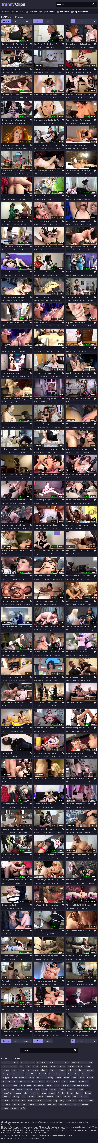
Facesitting (49, 1078)
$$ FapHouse (38, 72)
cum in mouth (88, 72)
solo (59, 72)
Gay (15, 1081)
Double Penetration (19, 1078)
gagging (43, 148)
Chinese (53, 1070)
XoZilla (36, 326)
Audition (88, 1062)
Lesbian (53, 1089)
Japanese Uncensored (80, 1085)
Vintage (5, 1108)
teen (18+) (76, 174)
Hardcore (6, 1085)
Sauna (75, 1097)
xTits (3, 148)
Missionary (35, 1093)
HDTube (37, 174)
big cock (77, 47)
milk (55, 275)
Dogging (6, 1078)
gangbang (55, 528)
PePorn (36, 250)
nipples (18, 782)
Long (48, 21)
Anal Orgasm (42, 1062)
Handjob (73, 1081)
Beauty (35, 1066)
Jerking (5, 1089)
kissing (17, 148)
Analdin (68, 47)
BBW (80, 858)
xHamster (37, 98)
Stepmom (89, 1101)
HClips (4, 528)
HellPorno (69, 72)
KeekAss (5, 123)
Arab (51, 1062)
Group (64, 1081)
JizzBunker (6, 427)
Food (74, 1078)
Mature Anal (7, 1093)
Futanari (90, 1078)
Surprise (32, 1104)
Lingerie (62, 1089)
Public (40, 1097)
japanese (85, 756)
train (84, 630)
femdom (14, 199)
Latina (44, 1089)
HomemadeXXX (39, 123)
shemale (82, 275)
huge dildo (17, 174)
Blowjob (6, 1070)
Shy (55, 1101)
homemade (47, 1035)
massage (23, 680)
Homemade (38, 1085)
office (58, 300)
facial (61, 326)
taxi (28, 376)
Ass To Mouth (77, 1062)
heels (48, 452)
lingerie (26, 123)
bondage (85, 47)
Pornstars (31, 11)
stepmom (26, 1010)
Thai (75, 1104)
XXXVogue (5, 224)
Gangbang (6, 1081)
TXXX (68, 300)
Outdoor (79, 1093)
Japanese (65, 1085)
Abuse (43, 1138)
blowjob (78, 72)
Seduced (84, 1097)
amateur (21, 47)
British (21, 1070)
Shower (48, 1101)
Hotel (57, 1085)
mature (76, 123)
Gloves (41, 1081)
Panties (88, 1093)
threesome (15, 224)
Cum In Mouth (31, 1074)
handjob (14, 47)
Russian (67, 1097)
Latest (16, 21)
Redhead (49, 1097)
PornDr (68, 148)
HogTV (36, 199)
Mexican (18, 1093)
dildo (55, 680)
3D (26, 832)
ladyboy (53, 72)
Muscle (61, 1093)
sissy (54, 452)
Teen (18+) (52, 1104)
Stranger (16, 1104)
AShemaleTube (39, 427)
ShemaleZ (5, 72)
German (22, 1081)
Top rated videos (79, 11)
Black (80, 1066)
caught (26, 807)
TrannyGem (6, 98)
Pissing (16, 1097)
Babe (4, 1066)
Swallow (42, 1104)
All (38, 21)
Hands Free (83, 1081)
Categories (17, 11)
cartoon (20, 832)
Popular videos (46, 11)
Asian (67, 1062)
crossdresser (81, 503)
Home (5, 11)
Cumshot (42, 1074)
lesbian (89, 275)
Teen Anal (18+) (64, 1104)
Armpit (59, 1062)
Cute (69, 1074)
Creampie (6, 1074)
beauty (53, 478)
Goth (49, 1081)
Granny (56, 1081)
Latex (37, 1089)
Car (28, 1070)
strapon (92, 402)
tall (60, 224)
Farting (58, 1078)
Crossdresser (18, 1074)
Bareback (13, 1066)
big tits (11, 782)
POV (23, 1097)
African (15, 1062)
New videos (63, 11)
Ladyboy (29, 1089)
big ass (89, 250)
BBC (21, 1066)
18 (29, 528)
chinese (76, 148)
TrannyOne (5, 579)
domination (13, 275)
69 (8, 1062)
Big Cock (53, 1066)
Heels (15, 1085)
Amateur (24, 1062)
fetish (28, 98)
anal (52, 98)
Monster (52, 1093)
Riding (58, 1097)
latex (12, 72)
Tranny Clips (13, 4)
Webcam (14, 1108)
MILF (43, 402)
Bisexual (71, 1066)
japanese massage (18, 731)
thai (13, 604)
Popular (6, 21)
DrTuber (69, 123)
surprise (83, 427)
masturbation (53, 908)
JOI (12, 1089)
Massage (71, 1089)
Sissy (62, 1101)
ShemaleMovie (39, 47)
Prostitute (31, 1097)
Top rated (27, 21)
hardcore (12, 478)
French (81, 1078)
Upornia (37, 376)
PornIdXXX (5, 199)
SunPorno (69, 934)
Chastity (44, 1070)
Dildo (77, 1074)
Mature (80, 1089)
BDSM (92, 47)
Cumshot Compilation (57, 1074)
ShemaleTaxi (70, 199)
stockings (14, 326)
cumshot (79, 579)
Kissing (19, 1089)
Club (69, 1070)
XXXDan (37, 300)
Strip (24, 1104)
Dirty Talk (85, 1074)
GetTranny (5, 47)
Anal (32, 1062)
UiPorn (68, 174)
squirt (50, 148)
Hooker (49, 1085)
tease (57, 98)
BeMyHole (69, 98)
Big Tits (62, 1066)
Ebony (31, 1078)
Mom (44, 1093)
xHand (36, 148)
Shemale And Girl (18, 1101)
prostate (84, 908)
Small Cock (71, 1101)
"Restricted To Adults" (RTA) (30, 1135)
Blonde (87, 1066)
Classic (62, 1070)
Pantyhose (6, 1097)
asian (47, 72)
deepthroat (89, 782)
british (23, 376)
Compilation (79, 1070)
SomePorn (70, 731)
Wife (23, 1108)
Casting (35, 1070)
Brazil (14, 1070)
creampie (22, 934)
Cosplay (90, 1070)
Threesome (84, 1104)
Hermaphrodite (25, 1085)
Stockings (6, 1104)
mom (75, 250)
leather (23, 655)
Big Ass (44, 1066)
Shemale (6, 1101)
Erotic (39, 1078)
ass (10, 984)
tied (91, 174)
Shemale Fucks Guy (35, 1101)
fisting (12, 123)
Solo (80, 1101)
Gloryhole (31, 1081)
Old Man (70, 1093)
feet (44, 275)
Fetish (66, 1078)
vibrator (87, 579)
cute (27, 47)
